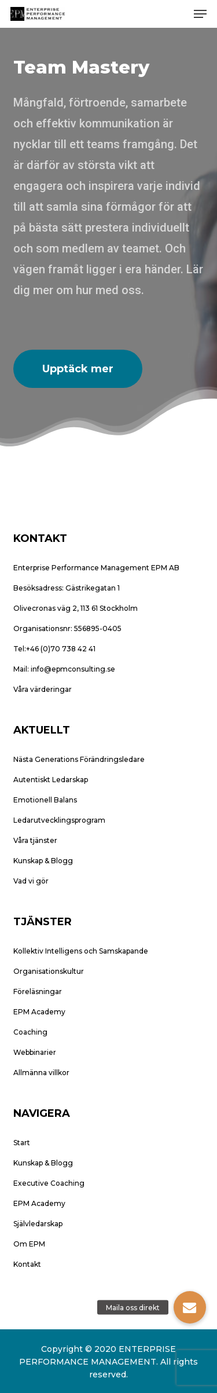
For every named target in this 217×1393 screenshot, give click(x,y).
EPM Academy (39, 1011)
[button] (200, 14)
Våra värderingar (42, 689)
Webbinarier (34, 1052)
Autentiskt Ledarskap (50, 779)
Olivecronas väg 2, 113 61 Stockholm (75, 608)
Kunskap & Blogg (43, 860)
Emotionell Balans (45, 800)
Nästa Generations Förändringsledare (79, 759)
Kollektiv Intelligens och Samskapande (80, 951)
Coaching (30, 1032)
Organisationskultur (48, 971)
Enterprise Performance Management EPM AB (96, 567)
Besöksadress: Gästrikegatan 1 (66, 588)
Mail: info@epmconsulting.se (64, 669)
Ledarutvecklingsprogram (59, 820)
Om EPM (29, 1244)
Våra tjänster (35, 840)
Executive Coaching (48, 1183)
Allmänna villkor (41, 1072)
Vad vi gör (31, 881)
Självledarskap (37, 1223)
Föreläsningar (37, 991)
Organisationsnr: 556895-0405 (67, 628)
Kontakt (27, 1264)
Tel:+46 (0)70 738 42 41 (54, 648)
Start (21, 1142)
